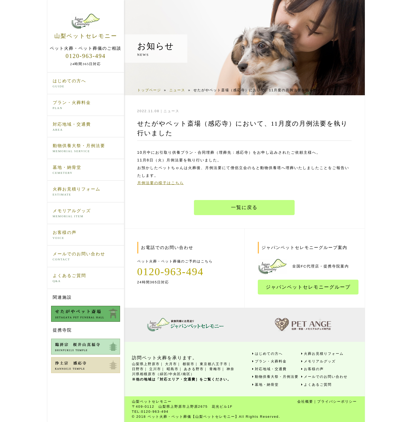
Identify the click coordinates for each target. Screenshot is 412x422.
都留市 (188, 364)
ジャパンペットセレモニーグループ (308, 287)
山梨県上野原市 (146, 364)
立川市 (155, 369)
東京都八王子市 (214, 364)
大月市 (171, 364)
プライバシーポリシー (337, 401)
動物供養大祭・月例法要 (86, 148)
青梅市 (215, 369)
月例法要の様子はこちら (160, 183)
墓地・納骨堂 (86, 170)
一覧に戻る (244, 207)
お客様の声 (86, 235)
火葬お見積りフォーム (86, 192)
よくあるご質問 (86, 278)
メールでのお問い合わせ (86, 257)
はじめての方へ (86, 84)
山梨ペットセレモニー (85, 26)
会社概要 (305, 401)
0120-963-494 (86, 56)
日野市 (138, 369)
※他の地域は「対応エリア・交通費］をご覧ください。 (181, 379)
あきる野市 (194, 369)
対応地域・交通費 (86, 127)
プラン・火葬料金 (86, 105)
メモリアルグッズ (86, 213)
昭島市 (173, 369)
